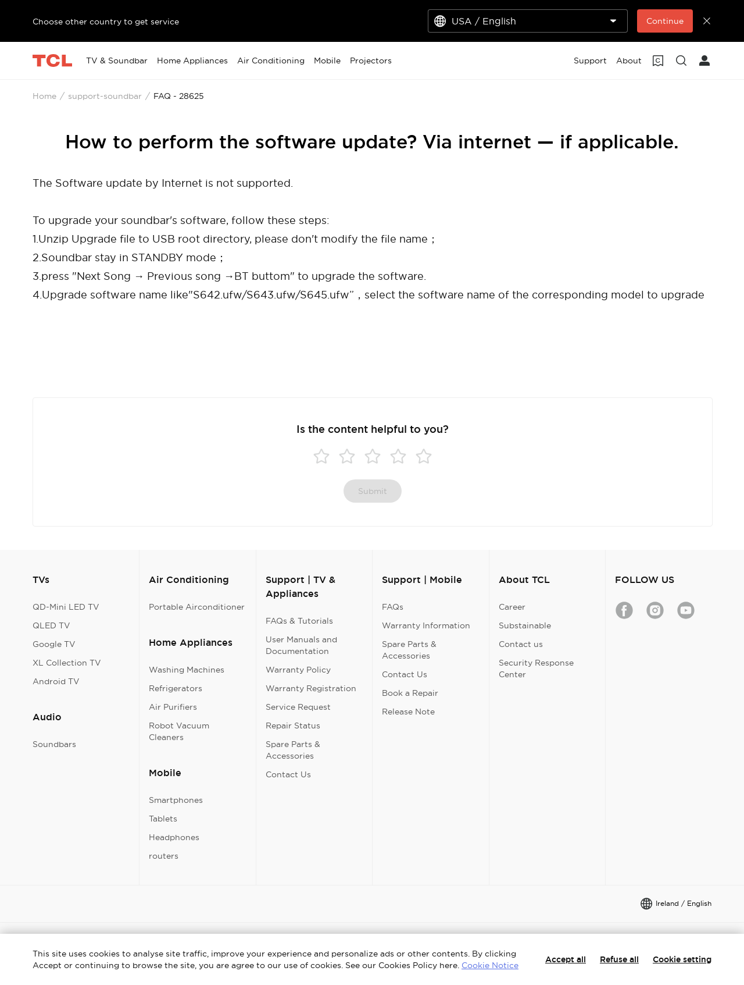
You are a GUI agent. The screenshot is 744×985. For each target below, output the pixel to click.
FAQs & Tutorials (299, 621)
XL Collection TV (67, 662)
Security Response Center (536, 668)
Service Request (298, 707)
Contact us (521, 644)
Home (44, 96)
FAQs (392, 607)
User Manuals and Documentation (301, 645)
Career (512, 607)
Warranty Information (426, 625)
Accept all (565, 959)
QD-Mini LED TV (66, 607)
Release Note (408, 711)
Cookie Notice (490, 965)
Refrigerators (175, 688)
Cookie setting (682, 959)
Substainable (525, 625)
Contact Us (288, 774)
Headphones (174, 837)
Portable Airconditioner (197, 607)
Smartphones (176, 800)
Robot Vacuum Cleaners (179, 731)
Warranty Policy (298, 669)
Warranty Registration (311, 688)
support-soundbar (105, 96)
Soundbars (54, 744)
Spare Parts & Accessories (293, 750)
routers (163, 856)
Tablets (163, 818)
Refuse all (619, 959)
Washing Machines (186, 669)
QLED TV (51, 625)
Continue (665, 21)
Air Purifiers (173, 707)
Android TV (56, 681)
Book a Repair (410, 693)
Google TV (54, 644)
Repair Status (293, 725)
